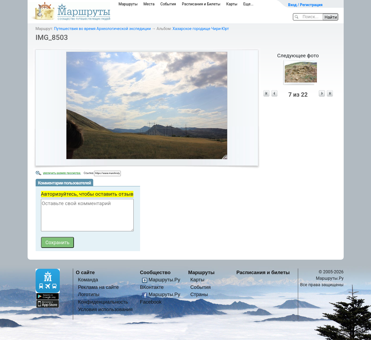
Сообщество (155, 272)
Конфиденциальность (103, 302)
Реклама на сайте (98, 287)
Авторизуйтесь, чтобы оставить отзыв (87, 194)
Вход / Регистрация (305, 5)
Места (149, 4)
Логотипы (88, 294)
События (168, 4)
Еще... (248, 4)
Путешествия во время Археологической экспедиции (102, 29)
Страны (199, 294)
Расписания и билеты (263, 272)
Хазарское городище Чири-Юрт (201, 29)
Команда (88, 279)
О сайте (85, 272)
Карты (232, 4)
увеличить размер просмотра (62, 173)
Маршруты (128, 4)
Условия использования (105, 309)
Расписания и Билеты (201, 4)
